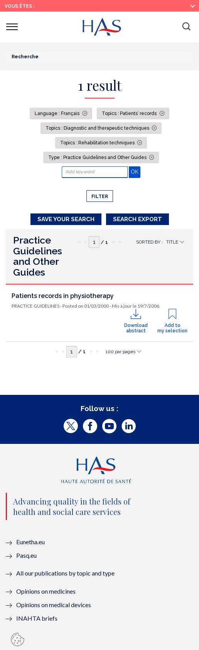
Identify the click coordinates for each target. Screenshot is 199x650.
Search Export (137, 219)
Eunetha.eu (30, 541)
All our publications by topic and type (65, 573)
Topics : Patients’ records (130, 113)
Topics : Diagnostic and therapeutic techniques (98, 128)
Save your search (65, 219)
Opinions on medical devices (53, 604)
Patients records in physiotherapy (63, 296)
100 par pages (120, 351)
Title (172, 242)
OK (135, 171)
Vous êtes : (19, 6)
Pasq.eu (26, 555)
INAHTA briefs (36, 618)
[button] (186, 27)
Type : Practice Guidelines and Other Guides (98, 157)
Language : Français (58, 113)
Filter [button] (99, 196)
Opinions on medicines (46, 591)
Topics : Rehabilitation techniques (98, 143)
